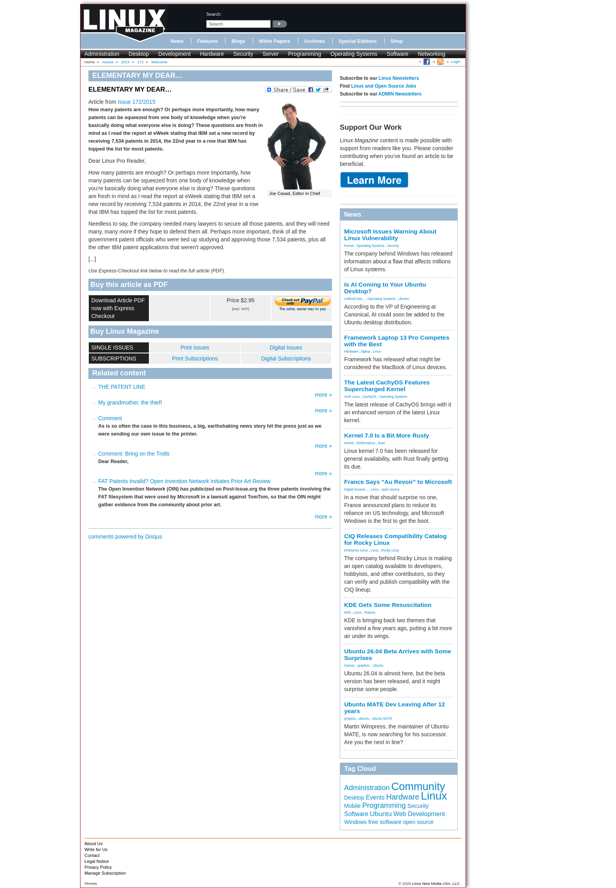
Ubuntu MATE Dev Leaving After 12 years (394, 707)
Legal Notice (96, 861)
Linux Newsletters (399, 78)
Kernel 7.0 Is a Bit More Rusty (386, 435)
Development (174, 54)
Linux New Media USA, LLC (436, 883)
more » (323, 395)
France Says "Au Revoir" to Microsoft (398, 481)
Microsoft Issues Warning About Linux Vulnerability (390, 234)
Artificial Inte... (354, 299)
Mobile (352, 806)
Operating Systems (353, 54)
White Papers (274, 41)
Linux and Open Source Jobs (383, 86)
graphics (364, 665)
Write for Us (96, 849)
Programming (304, 54)
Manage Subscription (105, 873)
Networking (431, 54)
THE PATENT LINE (121, 387)
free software (385, 822)
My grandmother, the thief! (130, 402)
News (176, 41)
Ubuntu (403, 299)
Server (270, 54)
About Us (93, 843)
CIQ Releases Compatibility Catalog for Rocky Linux (395, 539)
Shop (396, 41)
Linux (377, 351)
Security (243, 54)
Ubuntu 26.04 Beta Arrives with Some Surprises (397, 654)
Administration (101, 54)
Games (349, 665)
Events (375, 797)
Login (455, 61)
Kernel (349, 246)
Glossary (90, 883)
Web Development (419, 814)
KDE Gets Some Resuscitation (387, 604)
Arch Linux (352, 397)
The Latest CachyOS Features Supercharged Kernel (387, 385)
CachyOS (370, 397)
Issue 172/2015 (137, 102)
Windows (355, 822)
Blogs (238, 41)
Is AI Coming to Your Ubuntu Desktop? (385, 287)
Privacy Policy (98, 867)
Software (397, 54)
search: (214, 14)
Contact (92, 855)
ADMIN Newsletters (400, 94)
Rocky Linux (390, 550)
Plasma (369, 612)
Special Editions (358, 41)
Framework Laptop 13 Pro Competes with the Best (396, 340)
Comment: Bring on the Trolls (133, 453)
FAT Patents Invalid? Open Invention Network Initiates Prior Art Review (184, 481)
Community (418, 786)
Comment (110, 418)
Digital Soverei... (356, 489)
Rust (381, 443)
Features (207, 41)
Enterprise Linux (356, 550)
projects (350, 719)
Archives (314, 41)
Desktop (139, 54)
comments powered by (125, 536)
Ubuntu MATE (382, 719)
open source (390, 489)
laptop (365, 351)
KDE (347, 612)
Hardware (212, 54)
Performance (365, 443)
